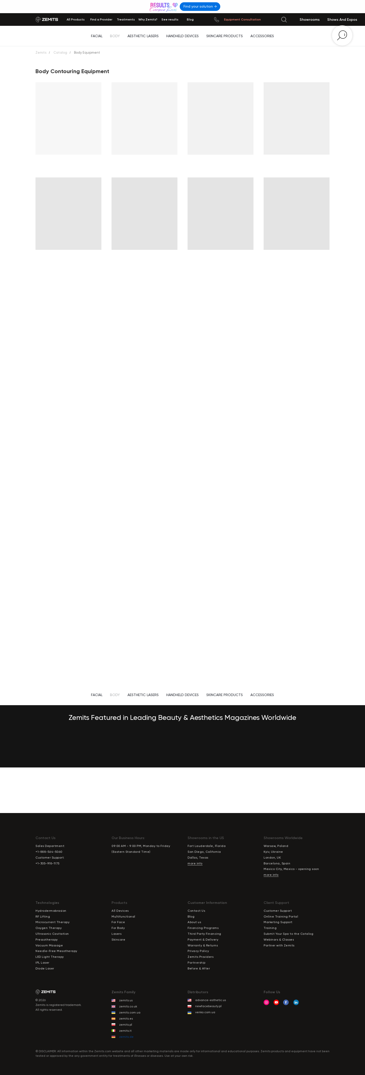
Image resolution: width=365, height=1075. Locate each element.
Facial (96, 36)
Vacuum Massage (49, 945)
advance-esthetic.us (210, 1000)
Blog (191, 916)
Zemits (40, 52)
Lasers (116, 934)
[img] (164, 6)
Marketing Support (278, 922)
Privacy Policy (198, 951)
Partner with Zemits (279, 945)
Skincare (118, 939)
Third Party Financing (204, 934)
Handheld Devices (182, 36)
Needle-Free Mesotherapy (56, 951)
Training (270, 928)
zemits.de (126, 1037)
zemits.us (126, 1000)
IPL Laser (42, 962)
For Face (118, 922)
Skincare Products (224, 36)
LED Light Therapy (49, 957)
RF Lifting (42, 916)
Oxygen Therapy (48, 928)
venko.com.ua (205, 1012)
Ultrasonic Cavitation (52, 934)
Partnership (197, 962)
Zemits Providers (200, 957)
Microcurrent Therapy (52, 922)
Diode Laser (44, 968)
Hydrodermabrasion (50, 910)
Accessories (262, 36)
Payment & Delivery (203, 939)
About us (194, 922)
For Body (118, 928)
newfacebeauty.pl (208, 1006)
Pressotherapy (46, 939)
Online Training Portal (281, 916)
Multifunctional (123, 916)
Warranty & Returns (203, 945)
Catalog (60, 52)
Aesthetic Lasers (143, 36)
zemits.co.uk (128, 1006)
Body (115, 36)
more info (195, 863)
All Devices (120, 910)
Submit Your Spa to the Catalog (288, 934)
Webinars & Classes (279, 939)
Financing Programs (203, 928)
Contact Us (196, 910)
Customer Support (278, 910)
